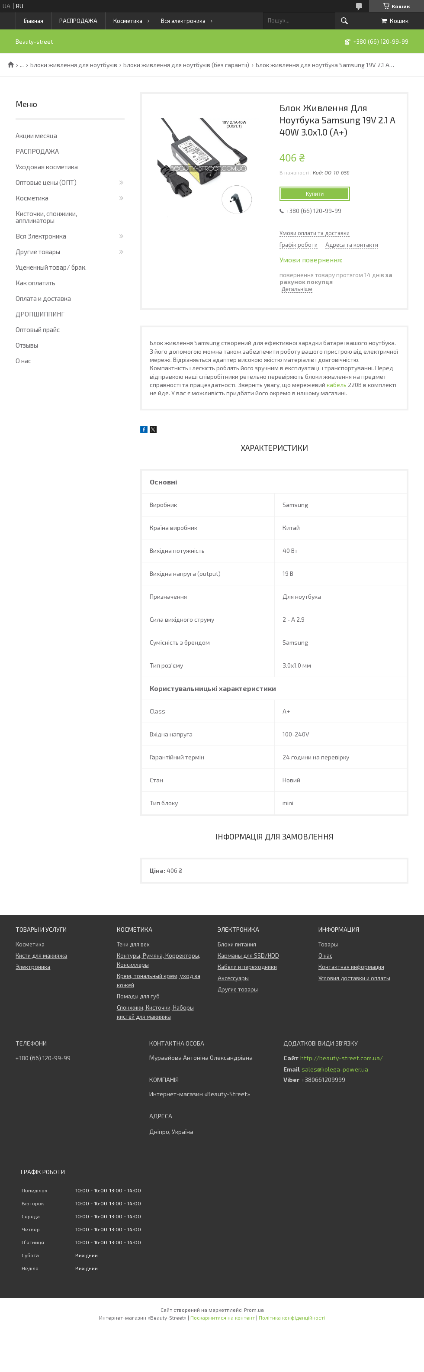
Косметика (127, 20)
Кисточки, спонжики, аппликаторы (46, 217)
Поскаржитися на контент (222, 1317)
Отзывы (27, 345)
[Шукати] (344, 20)
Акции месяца (36, 135)
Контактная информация (351, 966)
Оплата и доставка (43, 298)
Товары (328, 944)
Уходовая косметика (47, 167)
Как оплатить (35, 283)
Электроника (33, 966)
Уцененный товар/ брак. (51, 267)
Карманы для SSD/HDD (248, 955)
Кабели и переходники (247, 966)
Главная (33, 20)
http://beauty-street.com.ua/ (341, 1058)
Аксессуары (233, 978)
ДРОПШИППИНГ (40, 314)
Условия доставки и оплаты (354, 978)
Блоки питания (237, 944)
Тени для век (133, 944)
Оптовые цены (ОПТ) (46, 182)
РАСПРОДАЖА (78, 20)
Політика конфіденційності (292, 1317)
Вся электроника (183, 20)
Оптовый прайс (38, 329)
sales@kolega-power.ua (335, 1069)
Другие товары (38, 251)
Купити (315, 193)
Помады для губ (138, 996)
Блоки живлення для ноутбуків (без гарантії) (186, 64)
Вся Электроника (41, 236)
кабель (337, 384)
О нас (23, 361)
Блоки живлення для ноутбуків (73, 64)
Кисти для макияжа (41, 955)
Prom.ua (254, 1310)
